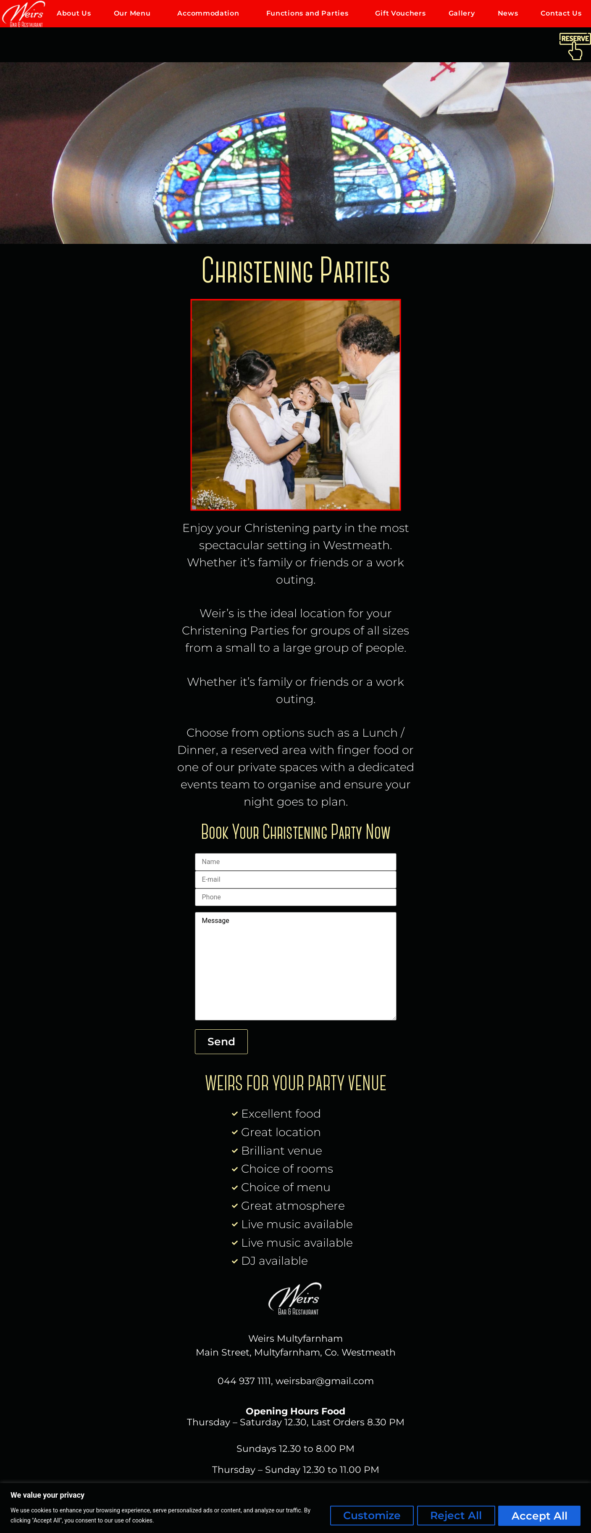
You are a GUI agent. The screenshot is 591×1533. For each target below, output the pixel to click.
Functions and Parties (309, 13)
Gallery (462, 13)
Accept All (539, 1515)
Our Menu (134, 13)
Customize (370, 1515)
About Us (74, 13)
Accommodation (210, 13)
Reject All (455, 1515)
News (508, 13)
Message (296, 968)
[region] (295, 1508)
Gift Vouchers (400, 13)
